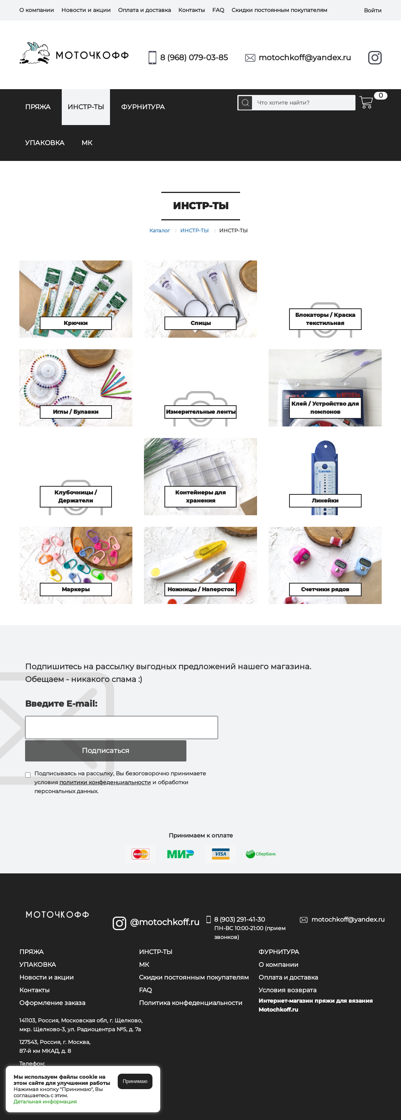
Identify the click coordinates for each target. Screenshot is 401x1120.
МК (86, 143)
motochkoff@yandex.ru (305, 57)
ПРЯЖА (38, 107)
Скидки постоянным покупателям (279, 10)
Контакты (191, 10)
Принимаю (135, 1081)
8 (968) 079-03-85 (194, 57)
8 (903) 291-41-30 (251, 906)
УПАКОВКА (44, 143)
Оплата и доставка (144, 10)
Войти (373, 10)
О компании (36, 10)
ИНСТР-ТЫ (86, 107)
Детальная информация (45, 1101)
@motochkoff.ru (162, 900)
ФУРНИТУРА (143, 107)
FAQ (218, 10)
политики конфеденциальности (105, 759)
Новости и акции (86, 10)
